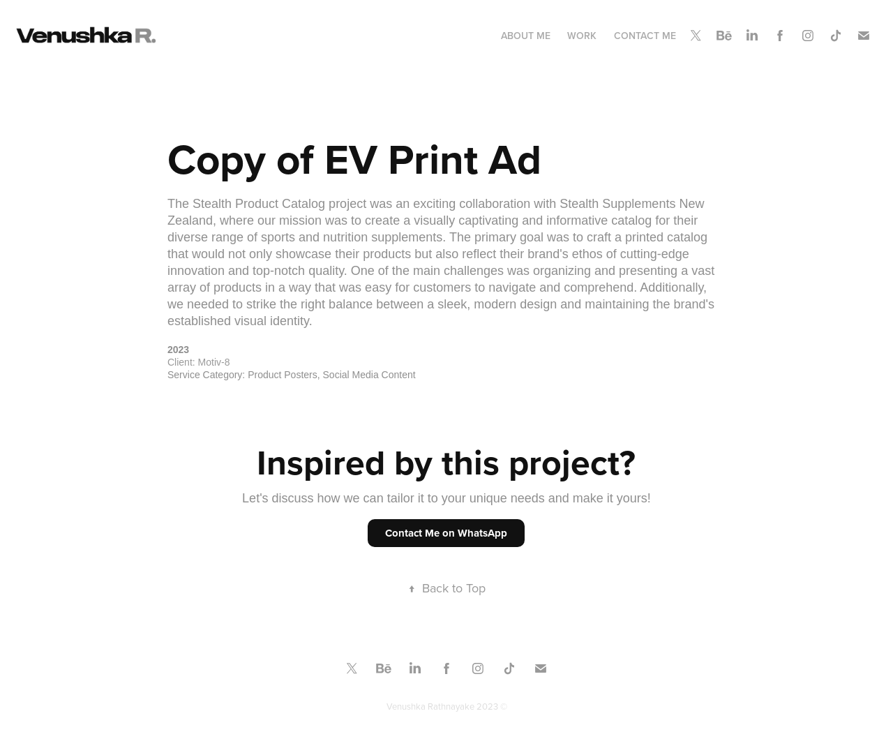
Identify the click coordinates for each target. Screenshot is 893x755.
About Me (525, 36)
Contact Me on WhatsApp (446, 533)
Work (581, 36)
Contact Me (645, 36)
